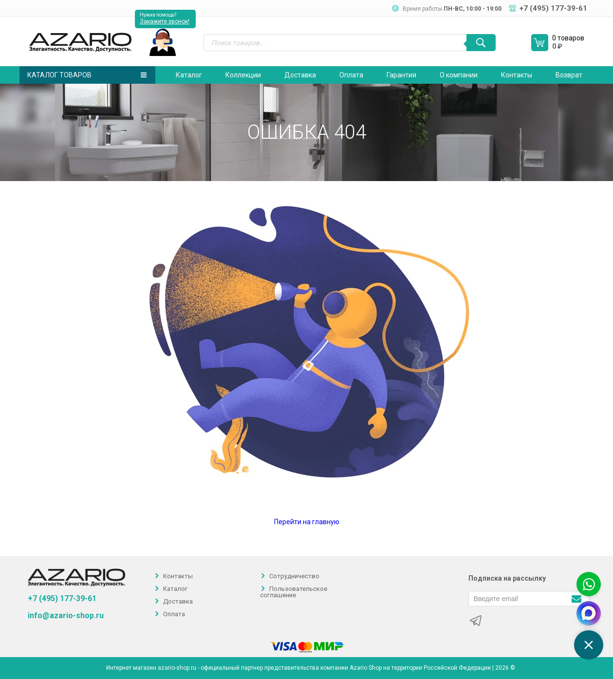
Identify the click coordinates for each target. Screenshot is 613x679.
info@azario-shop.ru (66, 616)
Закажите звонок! (164, 21)
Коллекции (243, 75)
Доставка (300, 75)
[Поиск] (481, 42)
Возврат (569, 75)
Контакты (516, 75)
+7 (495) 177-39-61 (62, 598)
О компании (459, 75)
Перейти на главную (306, 522)
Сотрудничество (294, 576)
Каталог (189, 75)
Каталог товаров (87, 75)
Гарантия (401, 75)
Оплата (351, 75)
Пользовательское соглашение (293, 592)
